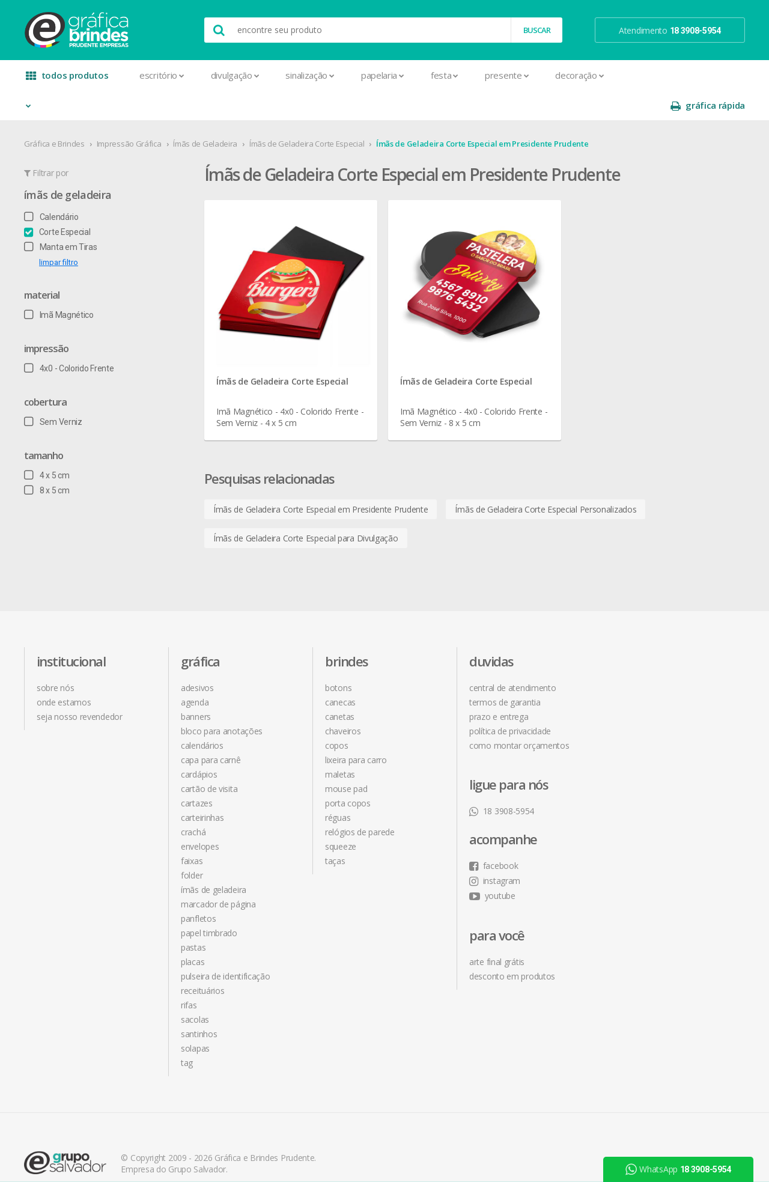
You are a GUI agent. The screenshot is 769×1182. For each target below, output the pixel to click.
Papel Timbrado (209, 903)
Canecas (340, 672)
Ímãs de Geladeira (205, 113)
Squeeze (340, 816)
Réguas (337, 787)
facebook (637, 657)
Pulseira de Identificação (225, 946)
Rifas (189, 975)
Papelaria (382, 75)
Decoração (579, 75)
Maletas (340, 744)
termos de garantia (505, 672)
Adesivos (197, 657)
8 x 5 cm (46, 460)
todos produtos (67, 79)
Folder (191, 845)
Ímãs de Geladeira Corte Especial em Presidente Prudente (482, 113)
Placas (192, 931)
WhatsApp (678, 1169)
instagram (638, 672)
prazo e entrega (499, 686)
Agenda (194, 672)
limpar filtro (58, 232)
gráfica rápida (707, 75)
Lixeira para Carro (356, 730)
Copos (336, 715)
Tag (187, 1032)
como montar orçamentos (519, 715)
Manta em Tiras (60, 217)
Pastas (193, 917)
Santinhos (199, 1004)
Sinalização (309, 75)
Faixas (191, 830)
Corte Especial (57, 202)
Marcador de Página (218, 874)
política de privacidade (510, 701)
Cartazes (197, 773)
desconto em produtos (656, 768)
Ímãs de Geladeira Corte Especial (306, 113)
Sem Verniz (53, 392)
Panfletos (198, 888)
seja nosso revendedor (80, 686)
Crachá (193, 802)
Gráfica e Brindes (54, 113)
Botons (338, 657)
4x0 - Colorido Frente (69, 338)
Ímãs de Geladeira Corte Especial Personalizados (546, 479)
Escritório (161, 75)
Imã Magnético (59, 285)
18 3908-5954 (501, 781)
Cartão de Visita (209, 758)
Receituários (202, 960)
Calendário (51, 187)
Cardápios (199, 744)
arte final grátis (641, 754)
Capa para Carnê (211, 730)
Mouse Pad (346, 758)
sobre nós (55, 657)
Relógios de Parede (360, 802)
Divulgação (235, 75)
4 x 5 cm (46, 445)
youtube (636, 687)
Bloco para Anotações (222, 701)
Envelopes (200, 816)
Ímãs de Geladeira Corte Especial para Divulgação (305, 508)
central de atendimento (512, 657)
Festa (444, 75)
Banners (196, 686)
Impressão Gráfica (129, 113)
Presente (507, 75)
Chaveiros (342, 701)
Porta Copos (348, 773)
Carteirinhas (202, 787)
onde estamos (64, 672)
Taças (335, 830)
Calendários (202, 715)
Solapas (195, 1018)
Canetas (339, 686)
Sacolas (195, 989)
